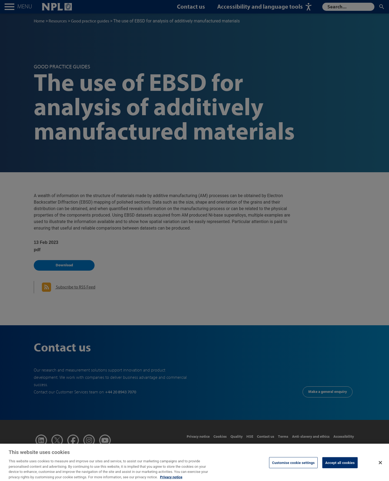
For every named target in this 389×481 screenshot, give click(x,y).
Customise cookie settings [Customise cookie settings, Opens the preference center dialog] (293, 466)
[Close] (380, 466)
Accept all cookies (340, 466)
